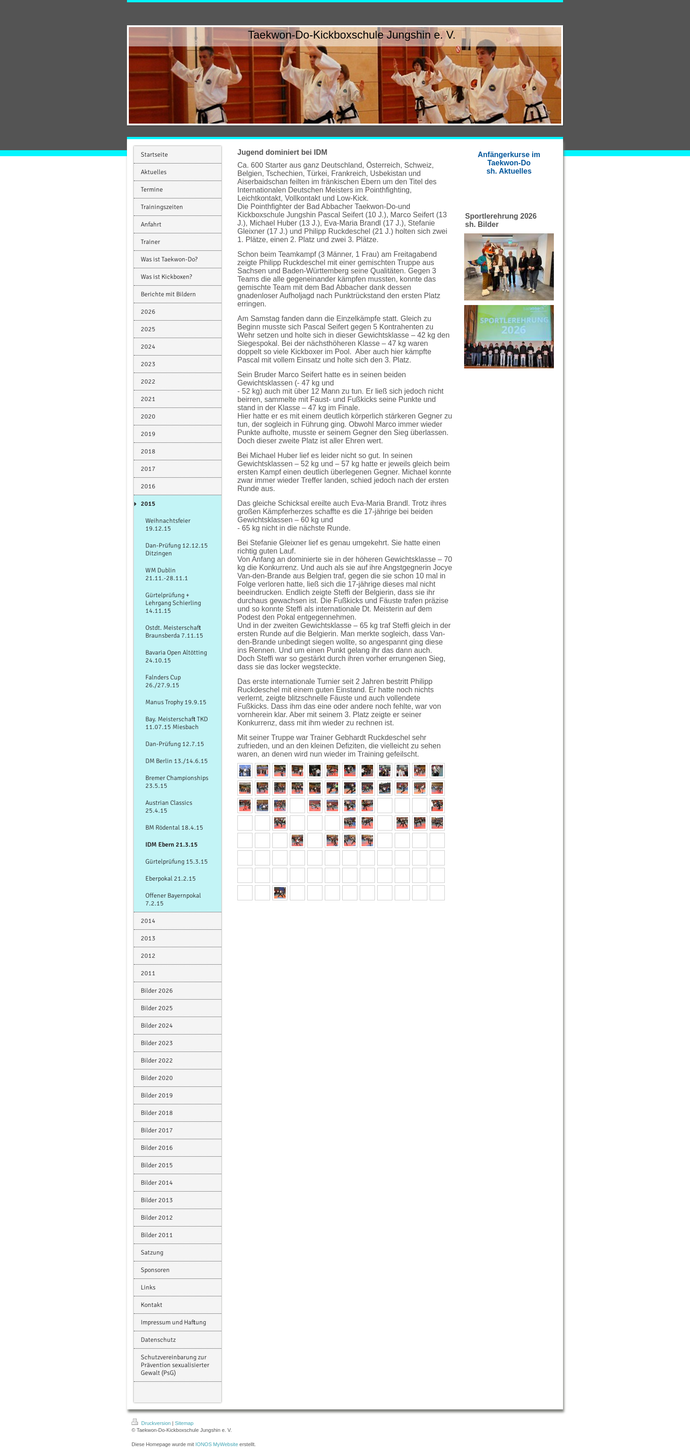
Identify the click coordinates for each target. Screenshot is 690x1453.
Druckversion (152, 1423)
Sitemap (184, 1423)
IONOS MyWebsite (217, 1444)
